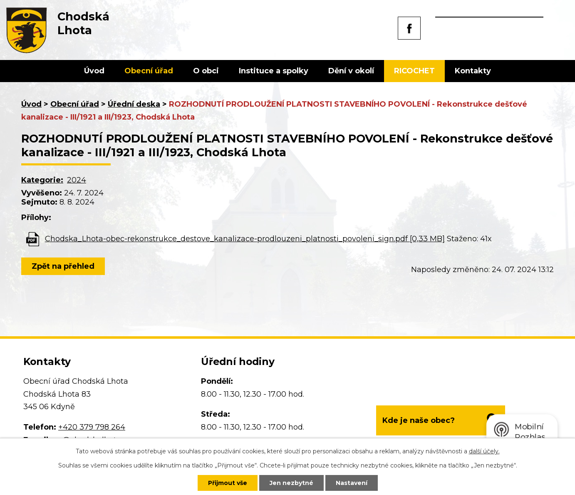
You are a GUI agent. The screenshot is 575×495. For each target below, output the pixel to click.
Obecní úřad (148, 70)
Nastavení (351, 483)
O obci (206, 70)
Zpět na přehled (63, 266)
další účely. (484, 451)
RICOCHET (414, 70)
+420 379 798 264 (91, 427)
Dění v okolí (351, 70)
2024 (76, 180)
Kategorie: (42, 180)
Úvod (94, 70)
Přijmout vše (227, 483)
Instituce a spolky (273, 70)
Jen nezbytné (291, 483)
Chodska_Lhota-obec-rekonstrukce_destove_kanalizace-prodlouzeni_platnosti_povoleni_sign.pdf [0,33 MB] (245, 238)
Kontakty (473, 70)
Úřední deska (134, 104)
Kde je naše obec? (418, 420)
